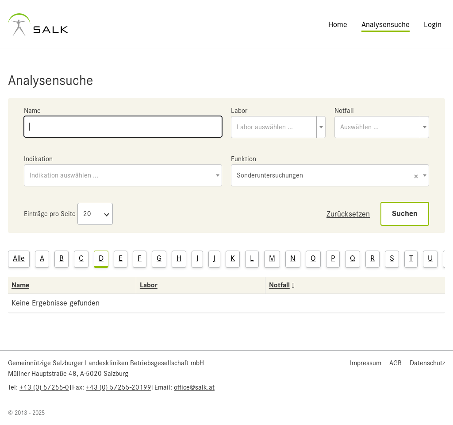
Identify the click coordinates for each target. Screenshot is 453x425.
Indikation (38, 159)
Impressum (365, 363)
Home (337, 24)
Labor (239, 111)
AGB (395, 363)
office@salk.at (194, 387)
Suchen (405, 213)
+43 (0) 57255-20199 (118, 387)
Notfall (344, 111)
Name (32, 111)
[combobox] (278, 127)
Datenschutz (427, 363)
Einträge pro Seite (50, 214)
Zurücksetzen (348, 213)
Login (432, 24)
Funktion (243, 159)
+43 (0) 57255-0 (44, 387)
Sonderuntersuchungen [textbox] (327, 176)
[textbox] (278, 127)
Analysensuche (385, 24)
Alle (19, 258)
